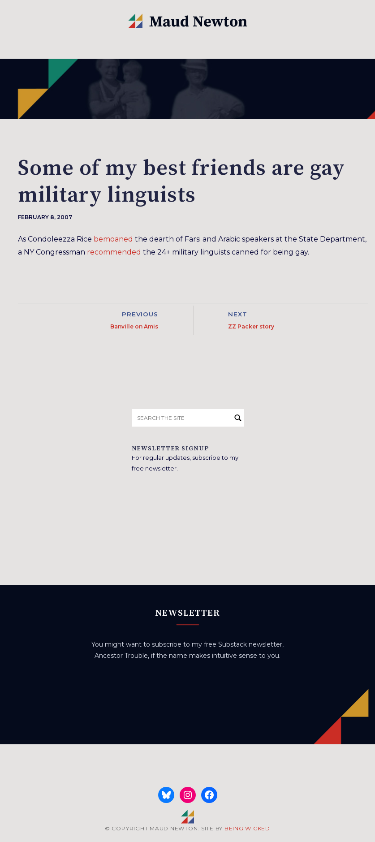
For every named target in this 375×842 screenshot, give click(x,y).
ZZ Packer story (251, 326)
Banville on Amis (134, 326)
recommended (114, 252)
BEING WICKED (247, 828)
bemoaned (113, 239)
